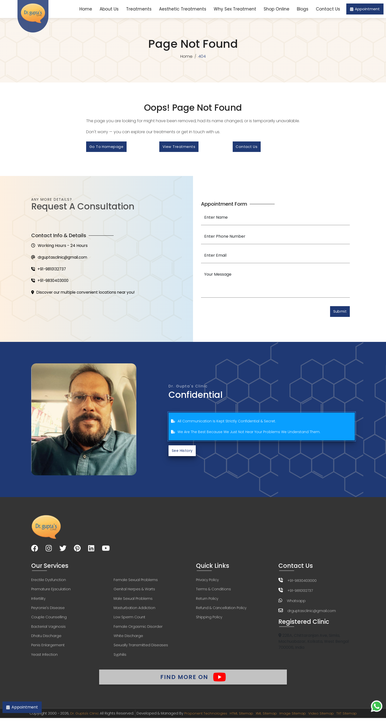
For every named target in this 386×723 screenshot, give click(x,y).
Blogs (302, 9)
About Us (109, 9)
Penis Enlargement (48, 648)
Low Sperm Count (129, 620)
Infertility (38, 601)
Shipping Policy (209, 620)
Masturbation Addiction (134, 610)
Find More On (193, 681)
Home (85, 9)
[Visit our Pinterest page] (77, 551)
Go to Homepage (107, 147)
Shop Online (276, 9)
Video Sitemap (323, 718)
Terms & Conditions (213, 591)
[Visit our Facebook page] (34, 551)
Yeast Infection (44, 658)
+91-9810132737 (49, 271)
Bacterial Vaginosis (48, 629)
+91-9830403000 (50, 283)
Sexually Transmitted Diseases (141, 648)
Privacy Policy (207, 582)
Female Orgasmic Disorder (138, 629)
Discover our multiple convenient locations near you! (85, 295)
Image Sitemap (293, 718)
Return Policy (207, 601)
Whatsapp (296, 602)
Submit (339, 313)
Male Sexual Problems (133, 601)
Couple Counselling (49, 620)
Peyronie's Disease (48, 610)
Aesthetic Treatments (182, 9)
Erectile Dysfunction (48, 582)
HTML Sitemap (239, 718)
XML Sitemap (265, 718)
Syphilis (120, 658)
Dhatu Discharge (46, 639)
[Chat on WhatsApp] (377, 706)
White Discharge (128, 639)
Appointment (365, 8)
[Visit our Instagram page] (49, 551)
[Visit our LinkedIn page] (91, 551)
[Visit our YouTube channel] (106, 551)
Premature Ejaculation (51, 591)
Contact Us (328, 9)
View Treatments (180, 147)
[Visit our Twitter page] (62, 551)
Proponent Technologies (203, 718)
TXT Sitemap (350, 718)
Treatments (139, 9)
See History (183, 453)
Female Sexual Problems (136, 582)
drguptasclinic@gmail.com (60, 259)
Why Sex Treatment (235, 9)
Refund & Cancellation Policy (221, 610)
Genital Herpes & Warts (134, 591)
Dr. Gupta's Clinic (80, 718)
